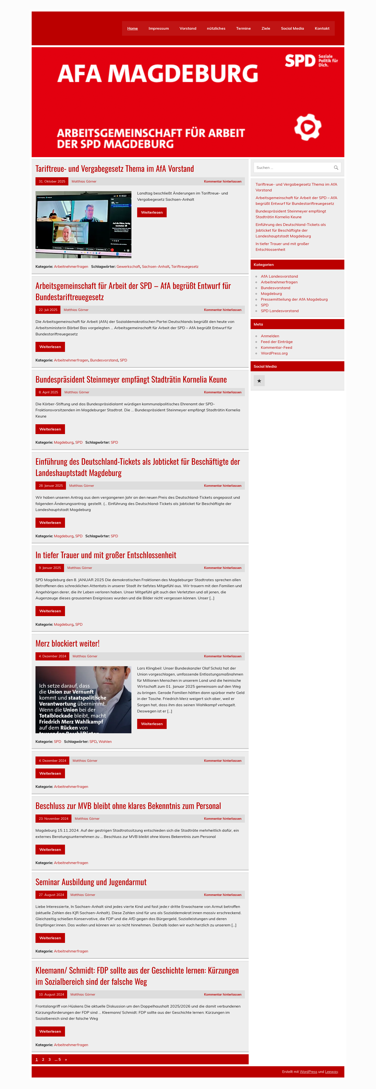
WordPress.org (274, 353)
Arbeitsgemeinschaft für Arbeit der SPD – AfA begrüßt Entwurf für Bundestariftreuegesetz (133, 291)
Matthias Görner (84, 181)
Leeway (331, 1072)
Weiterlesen (152, 212)
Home (132, 28)
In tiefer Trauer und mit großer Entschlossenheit (105, 555)
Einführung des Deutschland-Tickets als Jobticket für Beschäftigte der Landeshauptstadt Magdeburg (137, 466)
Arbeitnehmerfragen (71, 266)
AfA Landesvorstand (279, 276)
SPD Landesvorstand (280, 310)
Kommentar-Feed (276, 347)
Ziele (266, 28)
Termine (243, 28)
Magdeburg (63, 442)
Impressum (159, 28)
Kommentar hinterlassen (222, 181)
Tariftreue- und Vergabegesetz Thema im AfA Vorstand (114, 168)
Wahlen (105, 741)
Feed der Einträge (277, 341)
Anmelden (270, 335)
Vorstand (188, 28)
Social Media (292, 28)
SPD (123, 360)
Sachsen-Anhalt (155, 266)
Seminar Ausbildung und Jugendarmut (91, 882)
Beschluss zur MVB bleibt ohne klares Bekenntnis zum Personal (128, 805)
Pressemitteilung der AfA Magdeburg (294, 299)
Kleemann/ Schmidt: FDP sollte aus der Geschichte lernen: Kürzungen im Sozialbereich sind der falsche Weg (137, 975)
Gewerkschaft (128, 266)
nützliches (216, 28)
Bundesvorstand (104, 360)
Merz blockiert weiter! (67, 643)
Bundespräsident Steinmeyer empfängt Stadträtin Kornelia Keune (131, 379)
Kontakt (322, 28)
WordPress (308, 1072)
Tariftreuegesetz (185, 266)
